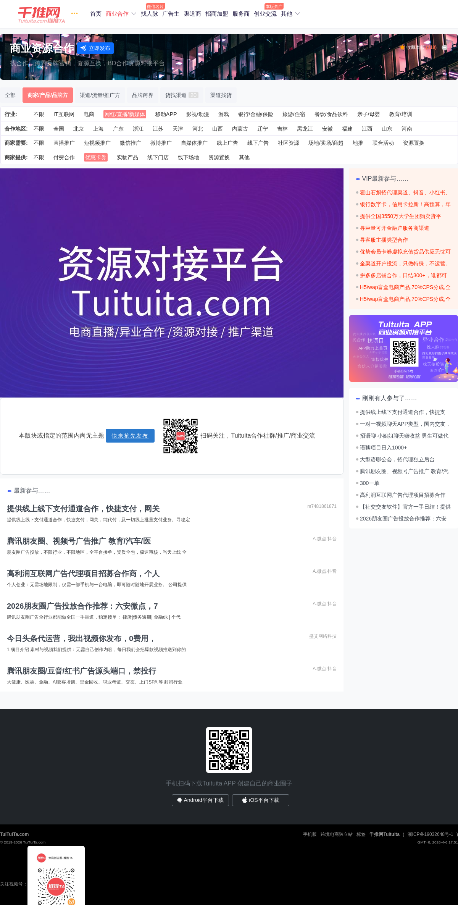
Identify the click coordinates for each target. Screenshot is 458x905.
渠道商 (192, 13)
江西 (367, 129)
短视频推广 (97, 143)
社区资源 (288, 143)
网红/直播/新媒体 (125, 114)
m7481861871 (322, 506)
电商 (89, 114)
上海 (98, 129)
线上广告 (227, 143)
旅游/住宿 (293, 114)
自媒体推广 (194, 143)
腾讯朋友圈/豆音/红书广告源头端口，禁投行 (81, 671)
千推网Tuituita (384, 834)
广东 (118, 129)
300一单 (369, 483)
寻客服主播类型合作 (384, 240)
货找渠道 (181, 95)
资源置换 (413, 143)
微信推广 (130, 143)
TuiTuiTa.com (14, 834)
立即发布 (95, 48)
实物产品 (127, 157)
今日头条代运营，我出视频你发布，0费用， (81, 638)
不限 (39, 114)
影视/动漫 (197, 114)
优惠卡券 (95, 157)
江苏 (158, 129)
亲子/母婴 (368, 114)
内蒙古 (240, 129)
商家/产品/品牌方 (47, 95)
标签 (361, 834)
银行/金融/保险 (255, 114)
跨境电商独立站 (337, 834)
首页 (96, 13)
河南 (407, 129)
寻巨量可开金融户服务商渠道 (394, 228)
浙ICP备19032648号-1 (430, 834)
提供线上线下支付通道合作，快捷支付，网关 (83, 508)
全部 (10, 95)
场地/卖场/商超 (326, 143)
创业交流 (265, 13)
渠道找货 (221, 95)
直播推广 (64, 143)
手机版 (310, 834)
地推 (358, 143)
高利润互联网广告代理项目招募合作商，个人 (83, 573)
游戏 (223, 114)
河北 (197, 129)
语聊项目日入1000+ (383, 447)
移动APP (166, 114)
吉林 (282, 129)
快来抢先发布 (130, 436)
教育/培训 (400, 114)
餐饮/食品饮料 (331, 114)
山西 (217, 129)
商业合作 (117, 13)
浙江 (138, 129)
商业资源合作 (42, 48)
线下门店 (158, 157)
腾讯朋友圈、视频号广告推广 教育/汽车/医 (79, 541)
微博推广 (161, 143)
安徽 (327, 129)
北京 (78, 129)
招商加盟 (216, 13)
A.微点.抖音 (325, 538)
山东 (387, 129)
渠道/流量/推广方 (100, 95)
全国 (58, 129)
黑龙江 (305, 129)
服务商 (241, 13)
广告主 (170, 13)
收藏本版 (421, 47)
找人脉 (149, 13)
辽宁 (262, 129)
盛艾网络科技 (323, 636)
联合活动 (383, 143)
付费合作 (64, 157)
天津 (178, 129)
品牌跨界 (142, 95)
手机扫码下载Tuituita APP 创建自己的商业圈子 (229, 783)
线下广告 (258, 143)
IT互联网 (63, 114)
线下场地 (188, 157)
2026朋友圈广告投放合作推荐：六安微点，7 (82, 606)
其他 (286, 13)
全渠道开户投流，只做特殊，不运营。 (405, 263)
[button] (49, 14)
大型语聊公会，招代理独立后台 (397, 459)
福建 (347, 129)
